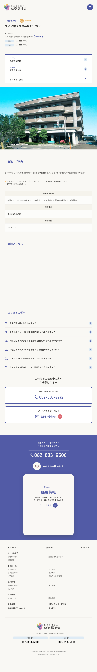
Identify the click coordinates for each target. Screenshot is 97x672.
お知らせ (49, 553)
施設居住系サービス (55, 562)
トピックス (84, 553)
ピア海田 (51, 578)
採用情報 (11, 600)
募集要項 (51, 604)
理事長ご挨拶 (13, 591)
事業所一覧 (12, 571)
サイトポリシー (54, 660)
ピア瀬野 (51, 575)
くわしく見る (45, 511)
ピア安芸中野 (13, 578)
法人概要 (11, 594)
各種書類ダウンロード (16, 614)
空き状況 (52, 614)
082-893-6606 (30, 647)
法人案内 (11, 587)
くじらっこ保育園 (55, 582)
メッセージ (12, 604)
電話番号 (30, 644)
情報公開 (11, 609)
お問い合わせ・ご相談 (57, 609)
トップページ (13, 553)
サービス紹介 (13, 558)
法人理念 (51, 591)
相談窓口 (28, 21)
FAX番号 (66, 644)
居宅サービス (13, 562)
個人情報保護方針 (43, 660)
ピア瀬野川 (12, 575)
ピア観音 (11, 582)
